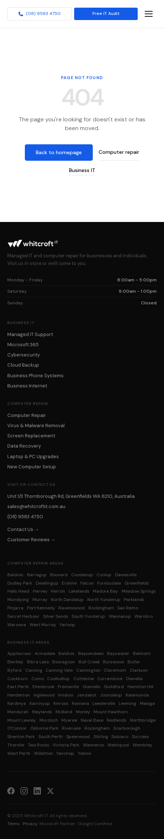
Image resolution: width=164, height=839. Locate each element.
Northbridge (143, 720)
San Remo (127, 608)
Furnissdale (109, 583)
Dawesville (126, 575)
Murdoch (48, 720)
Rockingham (101, 608)
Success (140, 737)
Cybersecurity (23, 355)
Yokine (84, 753)
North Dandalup (67, 599)
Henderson (18, 695)
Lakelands (79, 591)
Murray (40, 599)
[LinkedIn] (37, 790)
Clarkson (139, 670)
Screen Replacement (31, 436)
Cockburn (17, 679)
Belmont (141, 653)
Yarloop (67, 625)
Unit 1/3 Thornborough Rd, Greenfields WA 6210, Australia (71, 496)
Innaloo (65, 695)
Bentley (15, 662)
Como (37, 679)
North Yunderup (104, 599)
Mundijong (18, 599)
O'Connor (17, 728)
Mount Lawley (21, 720)
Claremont (115, 670)
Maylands (42, 712)
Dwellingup (47, 583)
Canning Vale (59, 670)
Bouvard (59, 575)
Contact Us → (23, 529)
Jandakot (86, 695)
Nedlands (116, 720)
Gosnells (91, 687)
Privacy (30, 824)
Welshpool (118, 745)
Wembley (142, 745)
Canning (33, 670)
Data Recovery (24, 446)
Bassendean (91, 653)
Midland (64, 712)
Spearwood (78, 737)
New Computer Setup (31, 467)
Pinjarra (15, 608)
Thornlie (15, 745)
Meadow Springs (139, 591)
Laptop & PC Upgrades (33, 456)
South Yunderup (88, 616)
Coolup (103, 575)
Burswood (113, 662)
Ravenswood (71, 608)
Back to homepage (59, 152)
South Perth (50, 737)
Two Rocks (38, 745)
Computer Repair (26, 415)
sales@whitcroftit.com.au (36, 506)
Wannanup (120, 616)
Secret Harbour (23, 616)
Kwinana (80, 703)
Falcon (87, 583)
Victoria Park (66, 745)
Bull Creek (89, 662)
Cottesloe (83, 679)
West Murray (43, 625)
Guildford (114, 687)
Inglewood (44, 695)
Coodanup (82, 575)
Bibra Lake (38, 662)
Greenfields (137, 583)
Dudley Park (19, 583)
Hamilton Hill (140, 687)
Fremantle (68, 687)
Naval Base (92, 720)
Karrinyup (40, 703)
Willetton (43, 753)
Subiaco (119, 737)
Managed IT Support (30, 334)
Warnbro (143, 616)
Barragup (37, 575)
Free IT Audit (105, 14)
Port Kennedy (41, 608)
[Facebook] (11, 790)
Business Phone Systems (35, 375)
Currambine (109, 679)
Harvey (40, 591)
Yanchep (65, 753)
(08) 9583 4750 (39, 14)
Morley (83, 712)
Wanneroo (93, 745)
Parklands (134, 599)
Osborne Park (44, 728)
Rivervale (71, 728)
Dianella (134, 679)
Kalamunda (137, 695)
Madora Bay (105, 591)
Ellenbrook (43, 687)
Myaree (69, 720)
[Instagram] (24, 790)
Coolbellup (58, 679)
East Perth (18, 687)
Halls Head (18, 591)
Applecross (19, 653)
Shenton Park (21, 737)
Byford (14, 670)
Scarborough (126, 728)
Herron (58, 591)
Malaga (147, 703)
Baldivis (15, 575)
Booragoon (63, 662)
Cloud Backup (23, 365)
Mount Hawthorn (111, 712)
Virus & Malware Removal (36, 425)
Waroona (16, 625)
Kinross (60, 703)
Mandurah (17, 712)
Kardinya (16, 703)
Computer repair (119, 152)
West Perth (18, 753)
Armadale (45, 653)
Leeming (127, 703)
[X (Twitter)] (50, 790)
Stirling (101, 737)
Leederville (103, 703)
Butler (133, 662)
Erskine (69, 583)
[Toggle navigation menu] (149, 14)
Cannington (88, 670)
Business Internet (27, 386)
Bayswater (118, 653)
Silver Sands (55, 616)
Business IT (82, 170)
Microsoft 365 (23, 345)
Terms (13, 824)
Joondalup (111, 695)
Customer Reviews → (31, 539)
